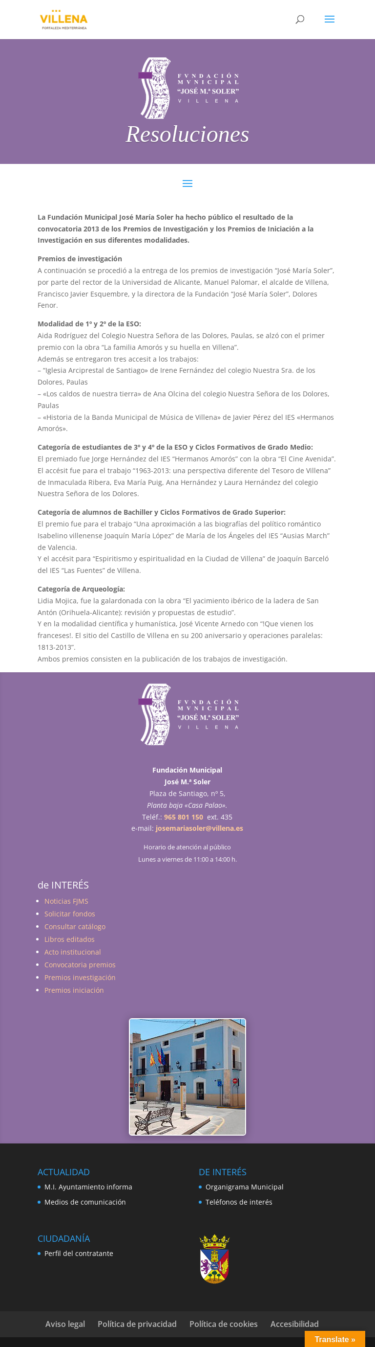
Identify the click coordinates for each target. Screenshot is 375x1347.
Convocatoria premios (80, 964)
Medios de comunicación (85, 1202)
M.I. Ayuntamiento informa (88, 1186)
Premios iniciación (74, 990)
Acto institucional (72, 952)
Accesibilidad (295, 1324)
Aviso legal (65, 1324)
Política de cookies (223, 1324)
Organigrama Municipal (245, 1186)
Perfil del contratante (78, 1253)
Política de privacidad (137, 1324)
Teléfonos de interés (239, 1202)
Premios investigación (80, 977)
